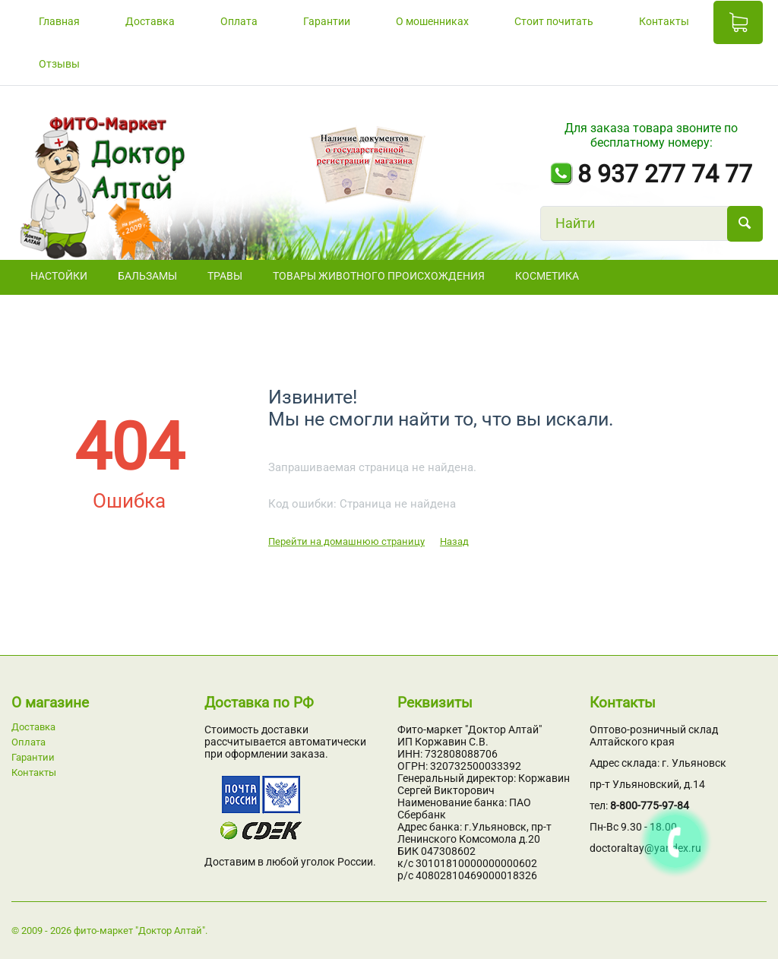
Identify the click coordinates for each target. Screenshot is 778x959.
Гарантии (326, 21)
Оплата (239, 21)
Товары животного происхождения (379, 276)
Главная (59, 21)
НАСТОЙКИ (58, 276)
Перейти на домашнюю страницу (346, 541)
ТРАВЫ (224, 276)
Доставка (150, 21)
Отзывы (59, 64)
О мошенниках (432, 21)
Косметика (547, 276)
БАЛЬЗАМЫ (147, 276)
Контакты (664, 21)
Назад (454, 541)
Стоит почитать (553, 21)
